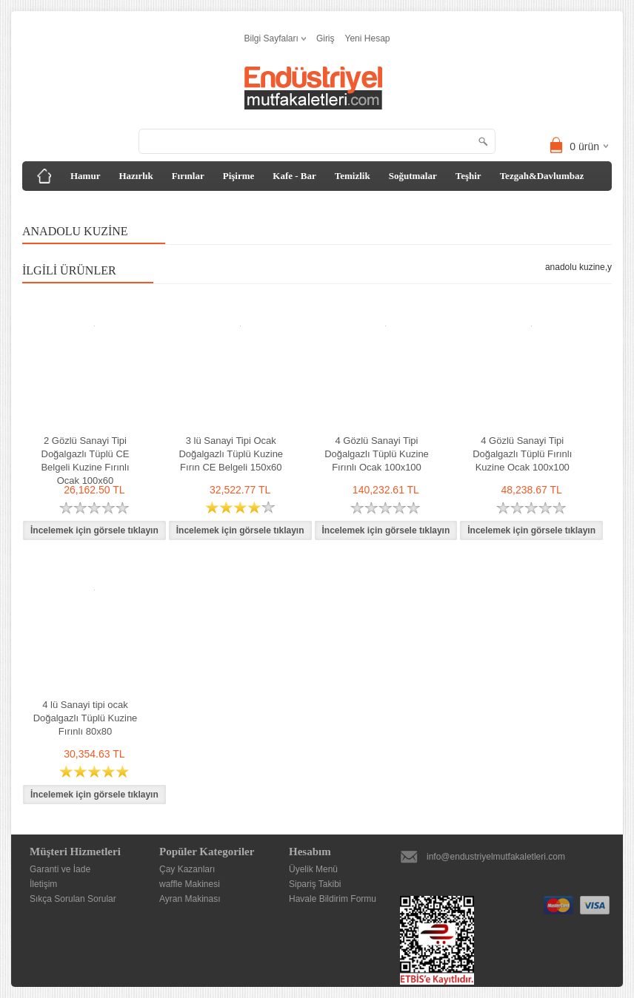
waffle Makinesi (189, 884)
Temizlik (352, 175)
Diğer (44, 205)
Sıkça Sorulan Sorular (73, 899)
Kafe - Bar (294, 175)
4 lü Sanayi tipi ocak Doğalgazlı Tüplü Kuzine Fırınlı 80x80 (85, 718)
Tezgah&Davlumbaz (542, 175)
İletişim (43, 884)
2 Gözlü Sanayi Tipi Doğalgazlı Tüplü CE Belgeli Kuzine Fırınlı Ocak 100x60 (85, 460)
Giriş (325, 38)
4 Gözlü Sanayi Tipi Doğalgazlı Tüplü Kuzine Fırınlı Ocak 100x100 (376, 454)
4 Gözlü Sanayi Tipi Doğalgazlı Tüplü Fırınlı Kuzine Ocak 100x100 (522, 454)
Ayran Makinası (189, 899)
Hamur (85, 175)
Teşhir (468, 175)
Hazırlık (136, 175)
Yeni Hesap (367, 38)
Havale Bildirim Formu (332, 899)
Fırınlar (188, 175)
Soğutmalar (413, 175)
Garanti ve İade (60, 869)
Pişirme (239, 175)
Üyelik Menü (313, 869)
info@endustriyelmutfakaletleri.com (496, 857)
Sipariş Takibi (315, 884)
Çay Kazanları (187, 869)
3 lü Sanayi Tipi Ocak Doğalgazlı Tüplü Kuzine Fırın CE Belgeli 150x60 (230, 454)
